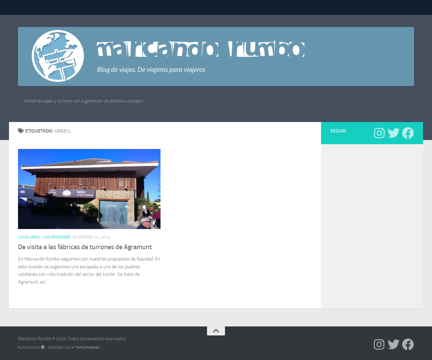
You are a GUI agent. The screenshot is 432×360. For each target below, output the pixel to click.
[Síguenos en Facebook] (408, 133)
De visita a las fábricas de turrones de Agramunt (85, 247)
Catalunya (29, 237)
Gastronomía (56, 237)
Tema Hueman (87, 347)
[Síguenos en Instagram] (379, 133)
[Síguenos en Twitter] (394, 133)
